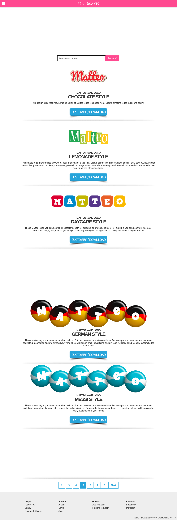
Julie (60, 511)
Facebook (131, 505)
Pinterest (130, 508)
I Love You (30, 505)
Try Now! (112, 58)
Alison (61, 505)
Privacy (137, 517)
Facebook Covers (33, 511)
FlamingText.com (100, 508)
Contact (130, 501)
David (61, 508)
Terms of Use (145, 517)
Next (113, 485)
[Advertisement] (88, 31)
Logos (28, 501)
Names (62, 501)
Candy (28, 508)
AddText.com (98, 505)
